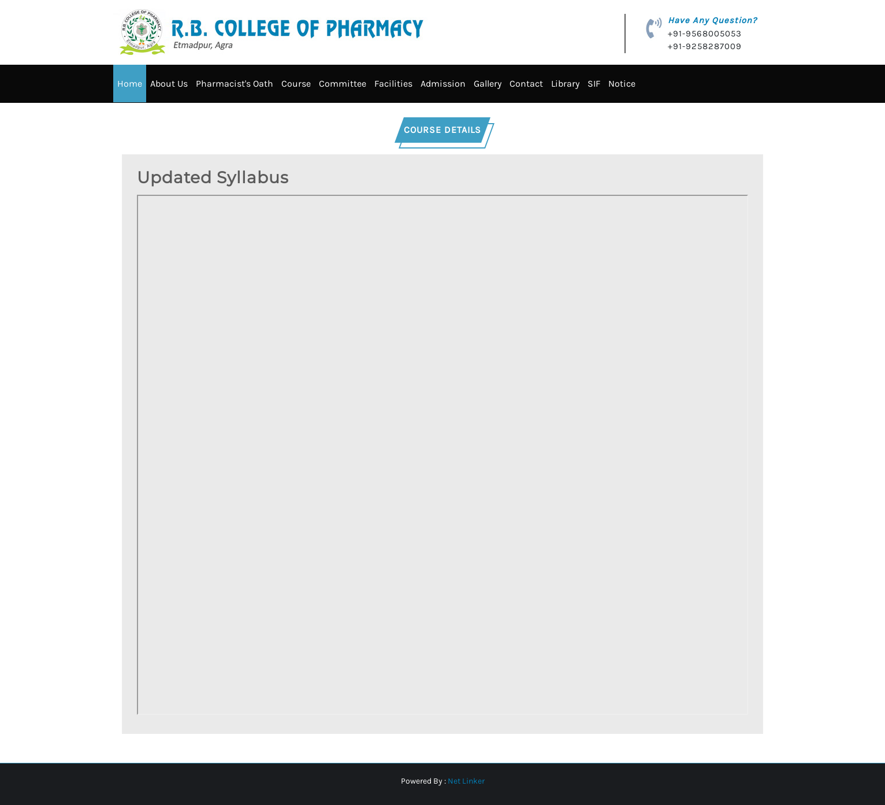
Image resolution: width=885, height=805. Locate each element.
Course (296, 83)
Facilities (393, 83)
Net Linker (466, 780)
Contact (526, 83)
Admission (443, 83)
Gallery (487, 83)
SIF (593, 83)
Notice (621, 83)
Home (129, 83)
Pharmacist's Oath (234, 83)
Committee (342, 83)
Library (565, 83)
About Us (169, 83)
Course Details (442, 129)
